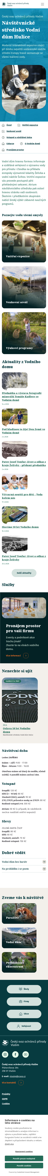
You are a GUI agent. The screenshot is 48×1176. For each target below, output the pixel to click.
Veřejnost (26, 1026)
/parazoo (19, 913)
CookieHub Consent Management (28, 1172)
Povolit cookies (24, 1165)
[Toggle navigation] (42, 4)
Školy (26, 989)
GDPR (4, 1099)
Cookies (6, 1103)
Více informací (13, 655)
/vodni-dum (19, 938)
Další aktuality (24, 573)
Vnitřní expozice (30, 125)
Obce (26, 1014)
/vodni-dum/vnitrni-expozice (24, 241)
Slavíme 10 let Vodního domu (20, 527)
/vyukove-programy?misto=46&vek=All (24, 333)
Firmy (26, 1001)
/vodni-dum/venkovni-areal (24, 287)
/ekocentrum (19, 962)
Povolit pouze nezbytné (24, 1158)
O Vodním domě (32, 143)
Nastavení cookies (24, 1151)
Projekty (6, 1094)
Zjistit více (9, 1144)
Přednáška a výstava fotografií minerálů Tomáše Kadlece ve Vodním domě (21, 397)
